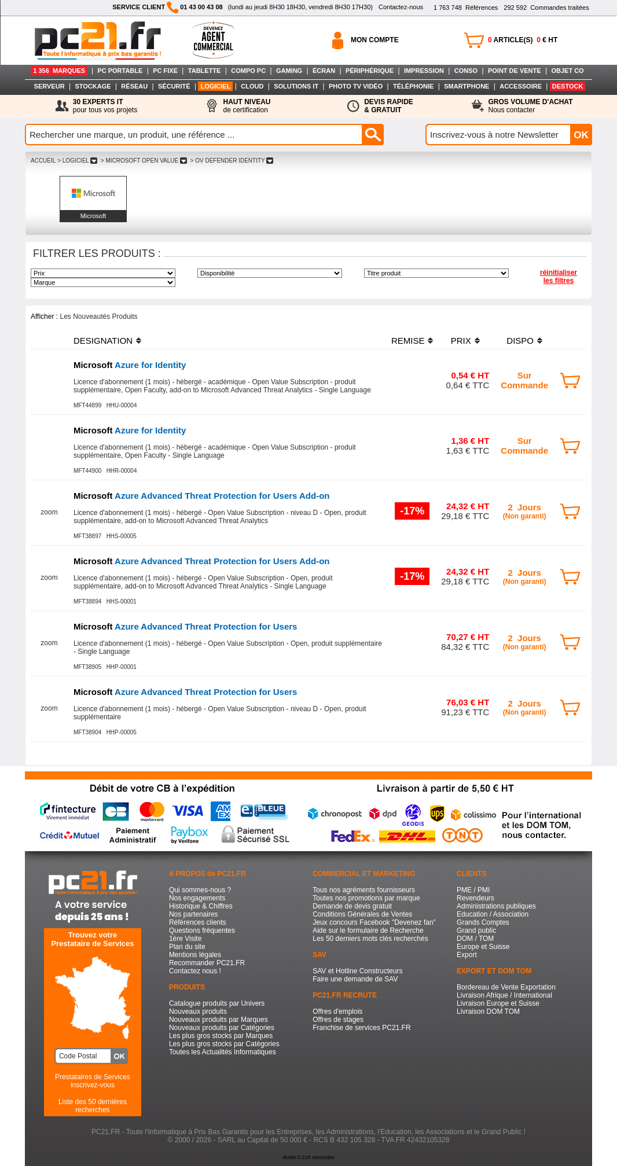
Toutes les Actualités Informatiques (222, 1052)
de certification (246, 106)
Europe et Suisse (483, 947)
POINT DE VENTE (514, 70)
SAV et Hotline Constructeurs (357, 971)
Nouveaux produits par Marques (218, 1020)
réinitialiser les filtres (558, 276)
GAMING (289, 70)
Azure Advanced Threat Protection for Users (185, 626)
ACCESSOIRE (521, 86)
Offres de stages (338, 1020)
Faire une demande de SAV (355, 979)
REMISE (408, 340)
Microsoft (93, 215)
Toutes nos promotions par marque (366, 898)
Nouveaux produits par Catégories (221, 1028)
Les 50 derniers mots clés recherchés (370, 939)
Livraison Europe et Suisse (498, 1003)
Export (467, 955)
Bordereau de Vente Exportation (506, 987)
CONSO (466, 70)
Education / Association (492, 914)
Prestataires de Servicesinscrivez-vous (92, 1081)
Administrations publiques (496, 906)
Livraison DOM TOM (488, 1011)
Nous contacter (531, 106)
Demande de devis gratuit (352, 906)
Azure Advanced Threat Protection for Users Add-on (202, 496)
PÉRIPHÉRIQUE (370, 70)
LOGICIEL (215, 86)
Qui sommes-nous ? (200, 890)
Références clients (197, 922)
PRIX (461, 340)
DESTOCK (567, 86)
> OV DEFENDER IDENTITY (232, 160)
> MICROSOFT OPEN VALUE (144, 160)
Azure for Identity (130, 365)
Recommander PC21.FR (207, 963)
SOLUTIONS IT (296, 86)
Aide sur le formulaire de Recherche (368, 930)
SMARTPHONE (466, 86)
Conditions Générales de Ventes (362, 914)
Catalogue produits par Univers (217, 1003)
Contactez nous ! (195, 971)
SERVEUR (49, 86)
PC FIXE (165, 70)
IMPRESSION (424, 70)
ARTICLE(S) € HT (522, 40)
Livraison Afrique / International (504, 995)
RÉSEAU (134, 86)
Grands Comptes (483, 922)
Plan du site (187, 947)
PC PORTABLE (119, 70)
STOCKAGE (93, 86)
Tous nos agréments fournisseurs (364, 890)
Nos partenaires (193, 914)
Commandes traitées (546, 7)
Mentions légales (195, 955)
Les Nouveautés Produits (98, 316)
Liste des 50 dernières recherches (92, 1106)
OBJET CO (567, 70)
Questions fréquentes (202, 930)
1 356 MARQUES (59, 70)
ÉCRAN (324, 70)
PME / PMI (473, 890)
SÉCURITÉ (174, 86)
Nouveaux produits (198, 1011)
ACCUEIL (43, 160)
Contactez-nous (401, 6)
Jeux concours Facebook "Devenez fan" (374, 922)
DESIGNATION (103, 340)
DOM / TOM (475, 939)
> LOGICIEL (77, 160)
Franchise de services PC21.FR (361, 1028)
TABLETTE (204, 70)
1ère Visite (185, 939)
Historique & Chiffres (201, 906)
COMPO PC (248, 70)
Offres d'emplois (337, 1011)
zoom (49, 512)
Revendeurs (475, 898)
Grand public (476, 930)
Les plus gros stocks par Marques (221, 1036)
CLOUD (252, 86)
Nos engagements (197, 898)
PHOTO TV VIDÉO (356, 86)
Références (466, 7)
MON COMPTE (375, 40)
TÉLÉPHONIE (413, 86)
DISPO (520, 340)
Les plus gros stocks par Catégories (224, 1044)
